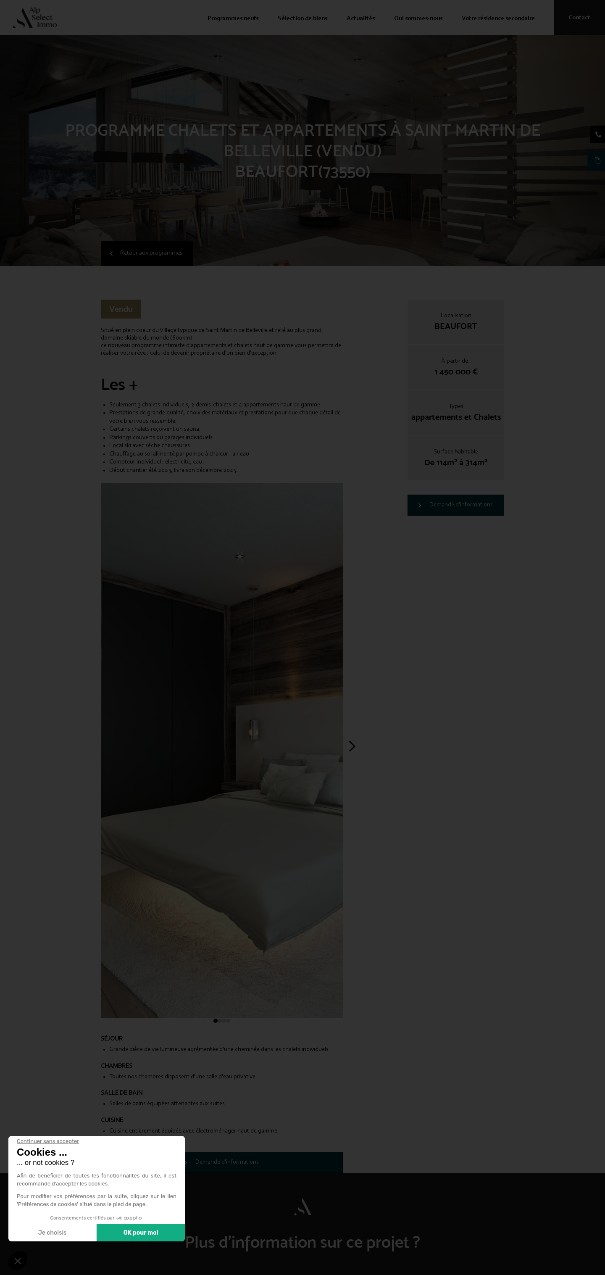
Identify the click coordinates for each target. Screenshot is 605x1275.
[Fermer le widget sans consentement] (48, 1141)
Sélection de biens (302, 19)
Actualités (361, 19)
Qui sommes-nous (418, 19)
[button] (18, 1261)
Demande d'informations (461, 505)
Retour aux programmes (151, 253)
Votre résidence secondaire (498, 19)
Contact (579, 18)
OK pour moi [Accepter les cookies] (141, 1232)
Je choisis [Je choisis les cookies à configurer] (52, 1232)
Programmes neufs (233, 19)
